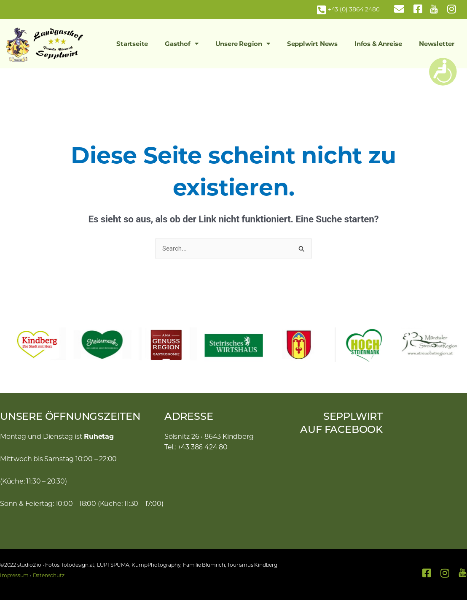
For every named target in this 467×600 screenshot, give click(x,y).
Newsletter (436, 44)
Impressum (14, 575)
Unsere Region (242, 43)
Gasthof (181, 43)
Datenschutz (48, 575)
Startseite (132, 44)
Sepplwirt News (312, 44)
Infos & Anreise (378, 44)
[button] (10, 345)
